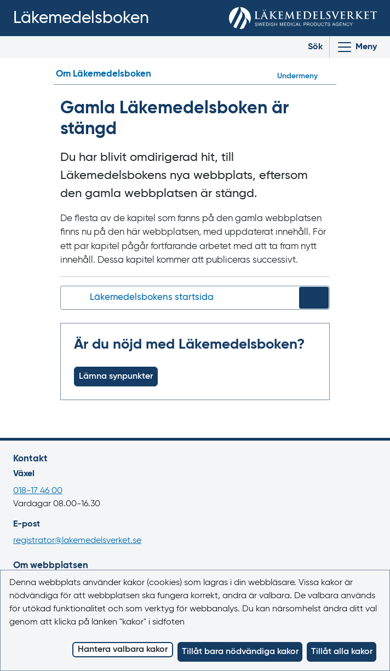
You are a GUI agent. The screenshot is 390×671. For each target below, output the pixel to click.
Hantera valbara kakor (123, 649)
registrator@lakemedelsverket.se (77, 540)
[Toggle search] (307, 47)
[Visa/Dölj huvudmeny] (356, 47)
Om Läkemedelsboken (103, 74)
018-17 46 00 (37, 491)
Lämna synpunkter (116, 376)
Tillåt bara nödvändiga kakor (240, 651)
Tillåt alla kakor (341, 651)
